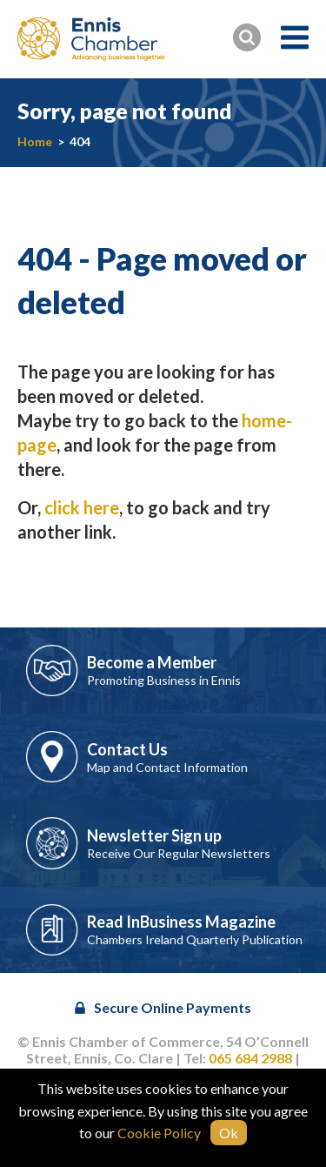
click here (81, 507)
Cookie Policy (159, 1132)
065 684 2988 (250, 1058)
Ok (228, 1132)
